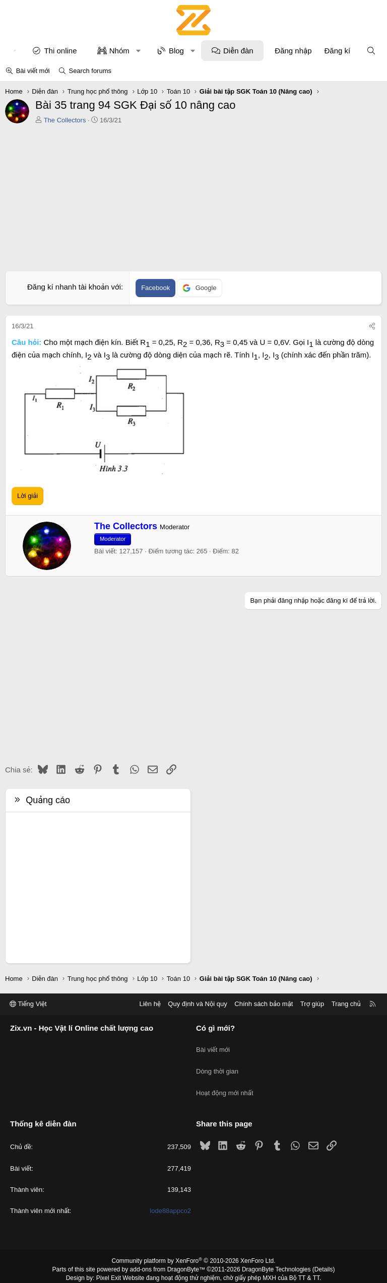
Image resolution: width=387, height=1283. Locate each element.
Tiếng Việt (28, 1004)
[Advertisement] (193, 200)
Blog (176, 50)
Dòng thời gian (217, 1063)
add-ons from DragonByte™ (167, 1253)
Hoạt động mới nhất (224, 1082)
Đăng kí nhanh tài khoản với (74, 286)
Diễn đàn (238, 50)
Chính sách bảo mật (263, 1004)
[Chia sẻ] (372, 326)
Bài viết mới (33, 71)
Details (323, 1253)
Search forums (90, 71)
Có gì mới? (215, 1028)
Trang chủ (346, 1004)
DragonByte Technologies (276, 1253)
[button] (138, 50)
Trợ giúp (312, 1004)
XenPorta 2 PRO (151, 1270)
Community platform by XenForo (194, 1245)
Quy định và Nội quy (197, 1004)
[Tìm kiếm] (371, 50)
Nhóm (119, 50)
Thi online (60, 50)
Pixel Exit (108, 1262)
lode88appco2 (170, 1195)
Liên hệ (149, 1004)
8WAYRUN (243, 1270)
